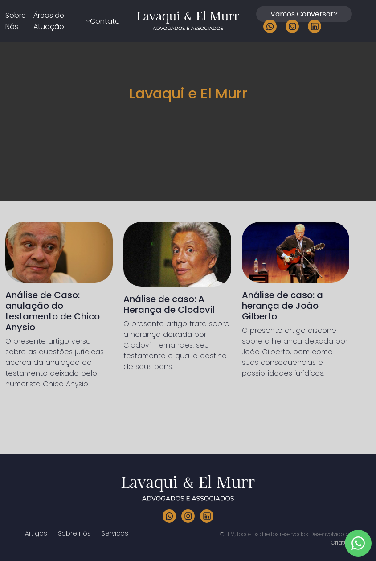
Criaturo (342, 542)
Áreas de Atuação (48, 21)
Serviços (115, 533)
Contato (105, 21)
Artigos (36, 533)
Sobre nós (74, 533)
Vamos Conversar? (304, 14)
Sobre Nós (15, 21)
